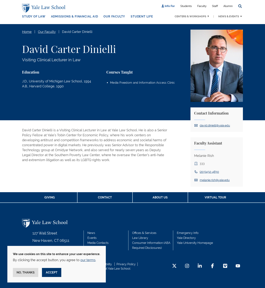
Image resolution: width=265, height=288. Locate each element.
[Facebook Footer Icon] (212, 266)
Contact (105, 197)
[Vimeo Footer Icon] (225, 266)
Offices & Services (144, 233)
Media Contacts (98, 243)
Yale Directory (186, 238)
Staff (215, 6)
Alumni (227, 6)
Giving (49, 197)
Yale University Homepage (195, 243)
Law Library (140, 238)
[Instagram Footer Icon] (187, 266)
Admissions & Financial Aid (74, 16)
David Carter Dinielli (77, 32)
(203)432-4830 (209, 172)
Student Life (142, 16)
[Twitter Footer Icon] (174, 266)
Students (186, 6)
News (91, 233)
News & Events (228, 16)
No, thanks (26, 272)
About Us (160, 197)
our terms (88, 260)
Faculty (201, 6)
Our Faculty (114, 16)
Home (27, 32)
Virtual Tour (215, 197)
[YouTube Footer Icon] (238, 266)
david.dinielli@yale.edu (215, 125)
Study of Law (33, 16)
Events (92, 238)
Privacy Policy (126, 264)
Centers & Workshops (190, 16)
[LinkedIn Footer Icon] (199, 266)
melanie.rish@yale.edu (215, 180)
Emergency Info (188, 233)
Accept (51, 272)
